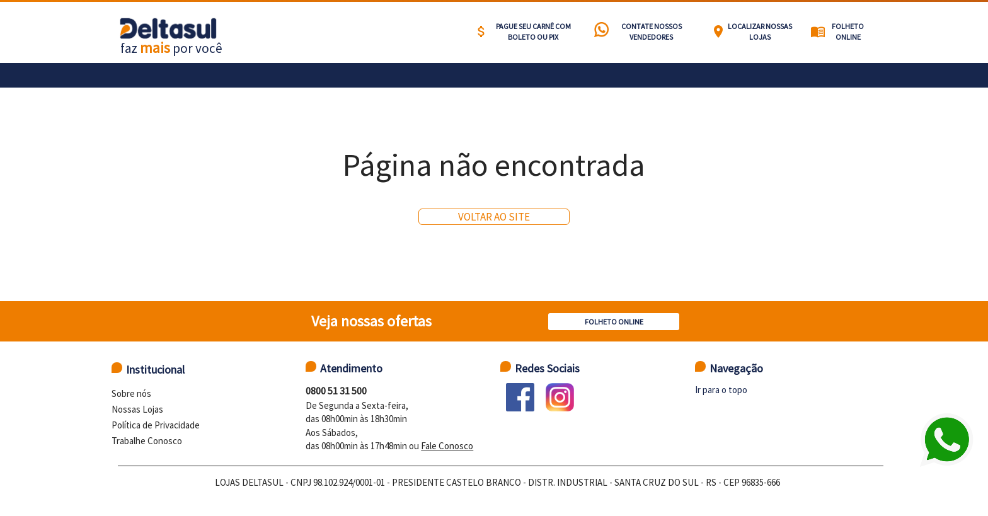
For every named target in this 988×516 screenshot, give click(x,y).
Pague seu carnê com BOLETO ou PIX (533, 31)
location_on (718, 31)
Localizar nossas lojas (760, 31)
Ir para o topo (721, 390)
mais (155, 47)
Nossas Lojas (137, 409)
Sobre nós (131, 393)
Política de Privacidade (156, 425)
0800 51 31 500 (336, 390)
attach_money (481, 31)
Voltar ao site (494, 217)
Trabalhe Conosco (147, 441)
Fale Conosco (447, 446)
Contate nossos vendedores (651, 31)
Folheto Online (848, 31)
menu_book (817, 31)
